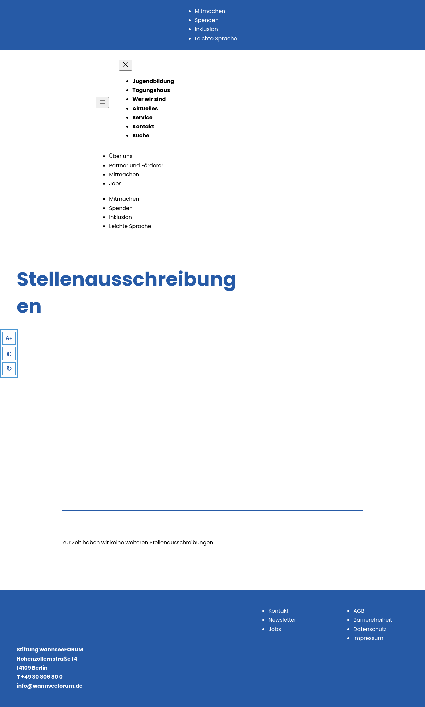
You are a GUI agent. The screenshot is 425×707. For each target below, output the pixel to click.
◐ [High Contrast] (9, 354)
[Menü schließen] (125, 65)
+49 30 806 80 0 (42, 677)
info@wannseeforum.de (49, 686)
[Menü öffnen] (102, 102)
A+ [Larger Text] (9, 338)
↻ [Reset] (9, 368)
